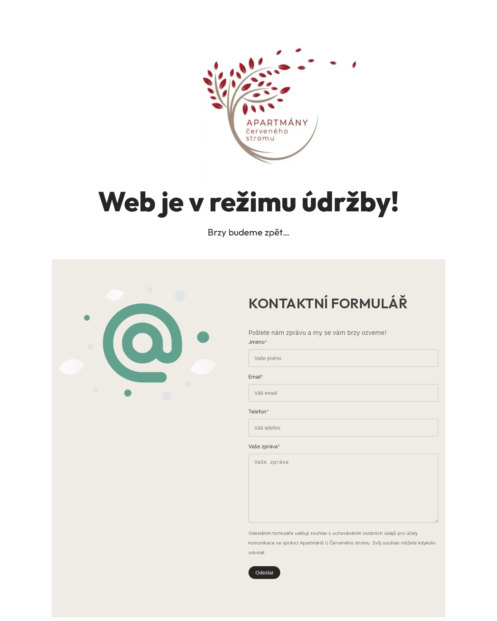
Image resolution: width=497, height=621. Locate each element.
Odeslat (264, 572)
